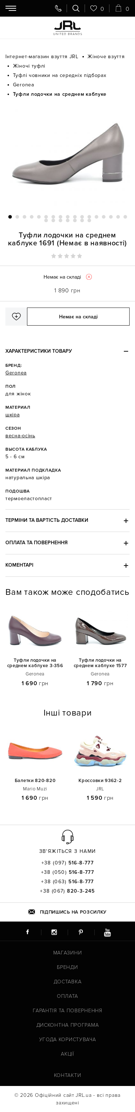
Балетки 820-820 (35, 780)
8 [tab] (60, 217)
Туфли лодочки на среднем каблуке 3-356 (35, 663)
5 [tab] (39, 217)
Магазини (67, 953)
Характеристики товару (38, 351)
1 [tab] (10, 217)
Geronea (16, 373)
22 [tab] (75, 220)
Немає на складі (78, 317)
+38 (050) (67, 872)
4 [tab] (31, 217)
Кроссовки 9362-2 (100, 780)
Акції (67, 1054)
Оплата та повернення (36, 543)
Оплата (67, 996)
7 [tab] (53, 217)
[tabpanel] (67, 156)
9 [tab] (67, 217)
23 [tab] (82, 220)
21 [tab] (67, 220)
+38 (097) (67, 863)
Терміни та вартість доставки (46, 520)
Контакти (67, 1075)
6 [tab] (46, 217)
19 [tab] (53, 220)
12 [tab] (89, 217)
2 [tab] (17, 217)
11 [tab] (82, 217)
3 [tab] (24, 217)
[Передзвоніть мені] (58, 8)
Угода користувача (67, 1039)
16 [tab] (118, 217)
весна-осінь (20, 436)
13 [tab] (96, 217)
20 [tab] (60, 220)
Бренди (67, 967)
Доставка (68, 982)
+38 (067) (67, 891)
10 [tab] (75, 217)
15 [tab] (111, 217)
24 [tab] (89, 220)
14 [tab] (103, 217)
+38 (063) (67, 882)
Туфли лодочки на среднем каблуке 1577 (100, 663)
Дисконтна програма (67, 1025)
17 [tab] (125, 217)
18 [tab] (46, 220)
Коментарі (19, 565)
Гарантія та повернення (67, 1011)
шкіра (12, 415)
